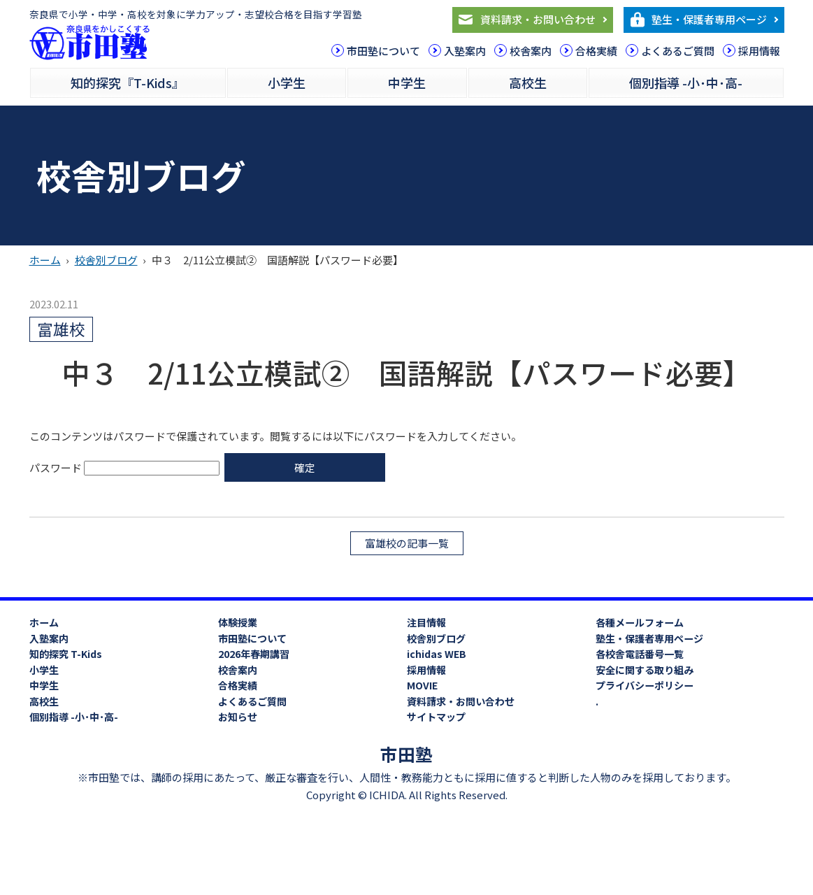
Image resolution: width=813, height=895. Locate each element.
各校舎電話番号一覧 (640, 654)
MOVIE (422, 685)
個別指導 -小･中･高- (685, 82)
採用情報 (759, 50)
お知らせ (237, 717)
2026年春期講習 (253, 654)
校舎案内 (531, 50)
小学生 (286, 82)
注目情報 (426, 622)
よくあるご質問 (677, 50)
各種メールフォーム (640, 622)
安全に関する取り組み (644, 670)
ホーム (45, 259)
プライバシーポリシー (644, 685)
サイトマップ (436, 717)
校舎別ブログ (106, 259)
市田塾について (383, 50)
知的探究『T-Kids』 (128, 82)
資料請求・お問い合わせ (538, 19)
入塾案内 (465, 50)
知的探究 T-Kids (65, 654)
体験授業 (237, 622)
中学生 (407, 82)
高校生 (528, 82)
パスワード (124, 466)
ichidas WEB (436, 654)
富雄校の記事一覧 (407, 542)
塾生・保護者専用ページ (709, 19)
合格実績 (596, 50)
